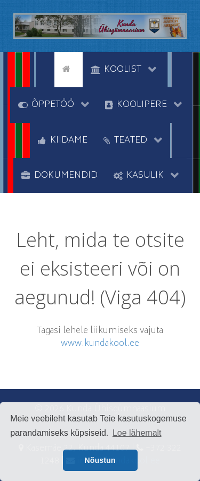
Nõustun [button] (99, 460)
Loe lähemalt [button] (137, 432)
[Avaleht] (68, 68)
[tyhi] (45, 68)
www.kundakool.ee (100, 343)
